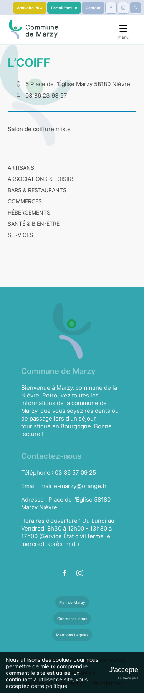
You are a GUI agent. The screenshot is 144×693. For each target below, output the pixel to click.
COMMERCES (25, 201)
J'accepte (123, 670)
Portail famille (64, 7)
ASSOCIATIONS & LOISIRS (41, 179)
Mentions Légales (72, 634)
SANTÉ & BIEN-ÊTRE (34, 223)
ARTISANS (21, 167)
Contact (93, 7)
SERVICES (20, 235)
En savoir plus (128, 678)
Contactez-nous (72, 618)
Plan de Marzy (72, 602)
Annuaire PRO (30, 7)
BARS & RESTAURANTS (37, 190)
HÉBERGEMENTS (29, 212)
